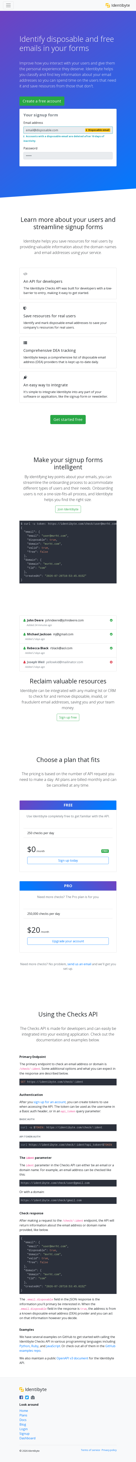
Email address (33, 123)
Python (24, 1346)
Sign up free (68, 717)
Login (23, 1429)
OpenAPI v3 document (72, 1358)
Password (30, 148)
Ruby (34, 1346)
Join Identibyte (68, 509)
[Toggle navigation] (8, 5)
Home (23, 1411)
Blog (22, 1424)
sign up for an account (50, 1102)
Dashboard (27, 1438)
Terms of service (90, 1450)
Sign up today (68, 860)
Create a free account (42, 101)
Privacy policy (109, 1450)
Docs (22, 1420)
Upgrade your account (68, 941)
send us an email (79, 964)
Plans (23, 1415)
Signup (24, 1433)
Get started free (68, 419)
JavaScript (53, 1346)
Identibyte (118, 5)
